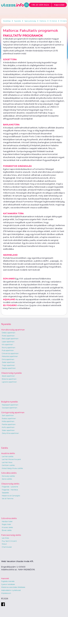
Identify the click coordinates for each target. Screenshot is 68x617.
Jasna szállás (7, 479)
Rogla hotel (6, 524)
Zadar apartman (8, 362)
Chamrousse (7, 547)
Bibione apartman (9, 379)
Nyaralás (17, 21)
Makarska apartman (10, 356)
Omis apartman (8, 359)
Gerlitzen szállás (8, 465)
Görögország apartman (12, 412)
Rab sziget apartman (10, 339)
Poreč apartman (8, 336)
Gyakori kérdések (8, 584)
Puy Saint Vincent (9, 541)
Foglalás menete (7, 581)
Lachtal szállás (7, 456)
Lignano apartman (9, 382)
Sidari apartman (8, 430)
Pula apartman (8, 350)
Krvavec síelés (7, 527)
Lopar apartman (8, 342)
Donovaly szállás (8, 476)
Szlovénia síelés (9, 518)
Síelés (4, 447)
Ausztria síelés (8, 453)
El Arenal (53, 21)
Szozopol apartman (9, 408)
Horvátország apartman (13, 329)
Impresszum (6, 593)
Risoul (4, 544)
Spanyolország (30, 21)
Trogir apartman (8, 365)
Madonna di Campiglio (11, 496)
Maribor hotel (7, 521)
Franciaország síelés (11, 535)
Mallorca (43, 21)
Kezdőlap (7, 21)
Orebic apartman (8, 333)
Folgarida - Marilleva (10, 490)
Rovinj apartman (8, 347)
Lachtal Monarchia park (11, 459)
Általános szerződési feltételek (13, 587)
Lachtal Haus (7, 462)
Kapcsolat (5, 578)
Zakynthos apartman (10, 433)
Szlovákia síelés (9, 473)
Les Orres (5, 538)
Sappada (5, 493)
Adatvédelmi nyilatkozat (11, 590)
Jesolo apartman (8, 376)
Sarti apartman (8, 415)
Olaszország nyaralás (11, 373)
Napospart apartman (10, 405)
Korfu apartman (8, 427)
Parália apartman (9, 424)
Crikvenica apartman (10, 353)
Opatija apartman (9, 368)
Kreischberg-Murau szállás (12, 468)
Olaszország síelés (10, 483)
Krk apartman (7, 344)
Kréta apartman (8, 421)
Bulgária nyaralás (9, 401)
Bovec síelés (7, 530)
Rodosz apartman (9, 418)
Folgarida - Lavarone (10, 487)
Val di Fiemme (7, 498)
